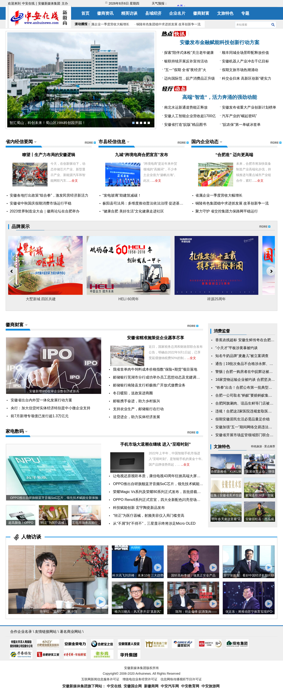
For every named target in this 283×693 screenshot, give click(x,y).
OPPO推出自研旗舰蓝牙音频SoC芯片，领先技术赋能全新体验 (163, 484)
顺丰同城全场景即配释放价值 (245, 53)
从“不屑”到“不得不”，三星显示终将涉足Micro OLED (154, 523)
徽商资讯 (105, 13)
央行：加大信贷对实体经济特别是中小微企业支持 (50, 408)
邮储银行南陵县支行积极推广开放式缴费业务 (149, 385)
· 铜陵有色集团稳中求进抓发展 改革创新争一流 (169, 24)
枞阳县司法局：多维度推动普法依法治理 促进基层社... (146, 203)
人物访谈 (31, 537)
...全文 (73, 180)
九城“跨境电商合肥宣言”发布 (141, 154)
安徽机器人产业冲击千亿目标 (245, 61)
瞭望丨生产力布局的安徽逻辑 (48, 154)
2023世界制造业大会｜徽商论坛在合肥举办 (44, 211)
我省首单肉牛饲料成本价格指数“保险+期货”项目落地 (155, 369)
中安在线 (28, 3)
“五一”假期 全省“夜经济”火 (185, 70)
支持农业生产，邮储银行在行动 (138, 409)
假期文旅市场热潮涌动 (240, 70)
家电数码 (15, 431)
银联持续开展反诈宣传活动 (186, 61)
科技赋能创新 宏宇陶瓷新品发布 (139, 508)
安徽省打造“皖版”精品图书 (185, 124)
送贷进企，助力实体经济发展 (136, 417)
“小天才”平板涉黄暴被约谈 (236, 348)
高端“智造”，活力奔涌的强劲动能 (219, 97)
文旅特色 (225, 13)
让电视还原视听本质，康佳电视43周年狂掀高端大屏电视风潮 (162, 476)
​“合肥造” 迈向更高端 (234, 154)
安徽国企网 (133, 686)
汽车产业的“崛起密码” (239, 116)
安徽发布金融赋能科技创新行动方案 (219, 42)
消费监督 (222, 331)
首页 (85, 13)
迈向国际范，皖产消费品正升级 (189, 78)
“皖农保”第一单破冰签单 (241, 124)
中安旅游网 (210, 686)
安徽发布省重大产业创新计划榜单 (249, 107)
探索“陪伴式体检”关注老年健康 (189, 53)
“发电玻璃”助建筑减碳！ (122, 195)
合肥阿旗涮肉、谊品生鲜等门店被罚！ (246, 403)
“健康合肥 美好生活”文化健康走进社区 (133, 211)
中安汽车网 (170, 686)
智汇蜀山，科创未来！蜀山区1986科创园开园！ (48, 123)
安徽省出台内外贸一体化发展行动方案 (41, 400)
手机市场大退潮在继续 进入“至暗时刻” (155, 444)
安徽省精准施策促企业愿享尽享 (155, 338)
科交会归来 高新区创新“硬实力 (246, 78)
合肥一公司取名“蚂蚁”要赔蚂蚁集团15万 (247, 395)
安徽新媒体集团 (49, 3)
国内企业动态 (204, 141)
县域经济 (153, 13)
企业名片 (177, 13)
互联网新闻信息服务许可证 (100, 679)
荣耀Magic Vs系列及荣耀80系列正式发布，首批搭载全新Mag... (163, 492)
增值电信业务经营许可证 (139, 679)
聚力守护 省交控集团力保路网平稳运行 (226, 211)
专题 (245, 13)
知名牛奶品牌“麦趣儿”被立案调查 (242, 356)
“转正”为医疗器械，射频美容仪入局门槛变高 (148, 515)
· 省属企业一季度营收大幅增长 (108, 24)
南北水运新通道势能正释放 (186, 107)
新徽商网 (151, 686)
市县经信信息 (112, 141)
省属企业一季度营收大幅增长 (218, 195)
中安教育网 (190, 686)
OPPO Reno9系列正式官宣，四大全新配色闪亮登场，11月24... (164, 500)
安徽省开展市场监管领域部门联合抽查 (246, 435)
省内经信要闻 (19, 141)
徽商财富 (201, 13)
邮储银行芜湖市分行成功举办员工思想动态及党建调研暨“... (160, 377)
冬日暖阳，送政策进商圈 (133, 393)
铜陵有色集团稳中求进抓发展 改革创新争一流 (232, 203)
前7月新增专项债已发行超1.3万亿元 (39, 416)
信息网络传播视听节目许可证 (181, 679)
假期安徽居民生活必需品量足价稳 (242, 419)
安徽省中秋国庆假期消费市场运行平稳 (40, 203)
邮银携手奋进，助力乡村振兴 (136, 401)
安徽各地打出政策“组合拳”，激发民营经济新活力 (49, 195)
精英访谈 (129, 13)
